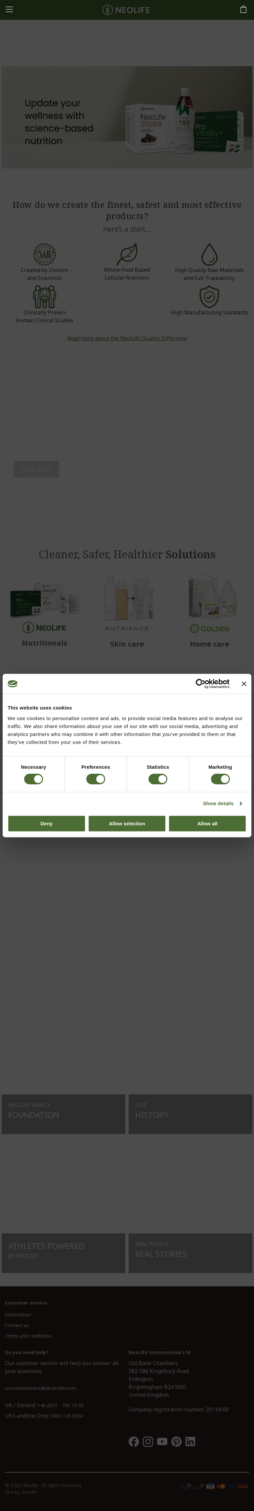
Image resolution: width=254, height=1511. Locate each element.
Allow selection (127, 823)
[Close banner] (244, 683)
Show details (218, 803)
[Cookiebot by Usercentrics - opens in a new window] (201, 684)
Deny (46, 823)
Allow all (207, 823)
